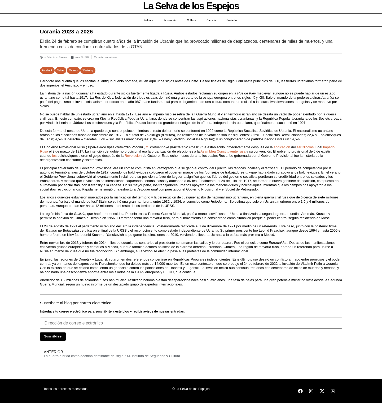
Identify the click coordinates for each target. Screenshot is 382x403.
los (54, 156)
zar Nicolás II (307, 147)
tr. (147, 147)
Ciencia (211, 20)
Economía (170, 20)
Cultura (191, 20)
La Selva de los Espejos (191, 6)
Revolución (133, 156)
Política (148, 20)
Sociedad (232, 20)
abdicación (282, 147)
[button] (47, 70)
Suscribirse (53, 336)
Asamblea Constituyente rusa (222, 151)
